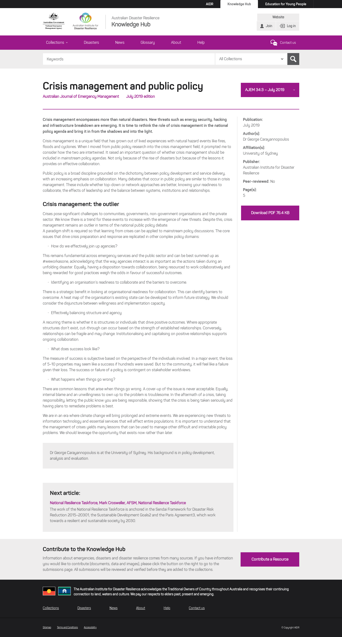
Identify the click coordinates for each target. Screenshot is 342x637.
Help (201, 42)
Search (293, 59)
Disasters (91, 42)
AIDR (209, 4)
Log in (291, 26)
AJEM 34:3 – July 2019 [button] (264, 90)
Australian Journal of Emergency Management (81, 96)
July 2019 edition (140, 96)
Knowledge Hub (239, 4)
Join (269, 26)
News (119, 42)
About (176, 42)
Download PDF (270, 213)
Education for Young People (285, 4)
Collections (57, 42)
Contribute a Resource (270, 559)
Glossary (148, 42)
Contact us (288, 43)
